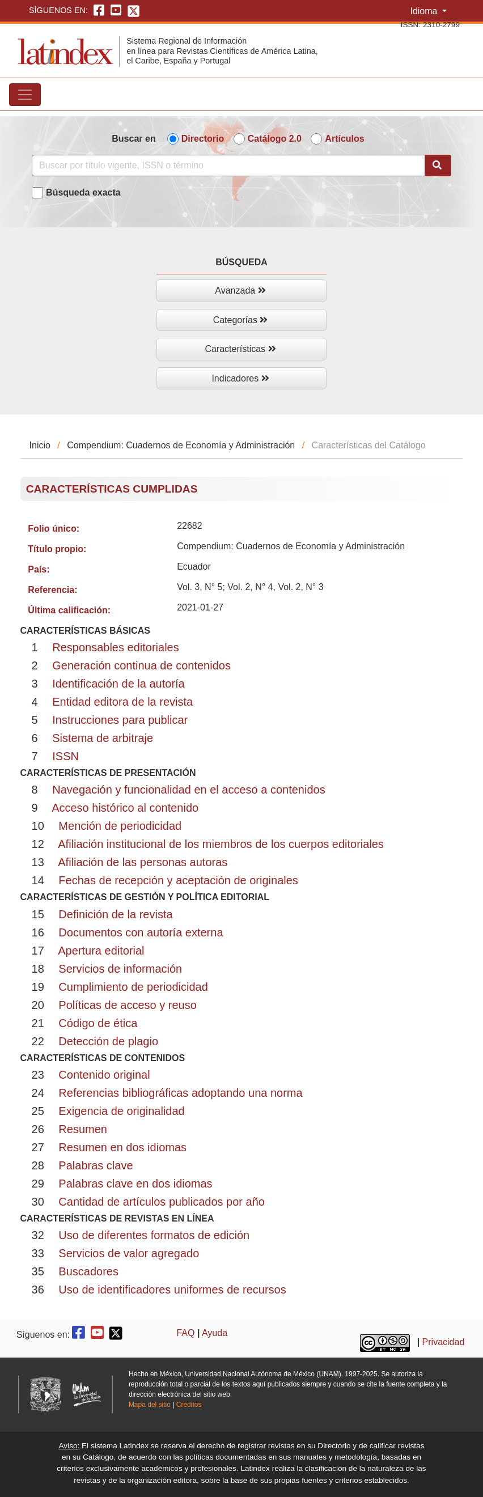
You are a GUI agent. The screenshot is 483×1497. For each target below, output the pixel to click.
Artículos (344, 138)
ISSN (65, 756)
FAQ (185, 1333)
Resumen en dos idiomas (122, 1147)
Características (240, 349)
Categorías (240, 320)
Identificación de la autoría (118, 683)
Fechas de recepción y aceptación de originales (178, 880)
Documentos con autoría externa (140, 932)
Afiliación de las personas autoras (142, 862)
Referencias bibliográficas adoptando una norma (180, 1093)
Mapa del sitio (150, 1405)
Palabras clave (95, 1165)
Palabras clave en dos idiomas (135, 1183)
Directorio (202, 138)
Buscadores (88, 1271)
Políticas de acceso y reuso (127, 1005)
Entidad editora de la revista (122, 702)
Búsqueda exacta (83, 192)
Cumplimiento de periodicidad (132, 987)
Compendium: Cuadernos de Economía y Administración (181, 445)
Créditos (189, 1405)
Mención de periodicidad (119, 826)
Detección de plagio (108, 1041)
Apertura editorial (101, 950)
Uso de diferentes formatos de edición (153, 1235)
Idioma (424, 11)
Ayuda (214, 1333)
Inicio (39, 445)
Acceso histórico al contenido (125, 807)
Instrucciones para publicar (120, 720)
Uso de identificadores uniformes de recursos (172, 1289)
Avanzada (240, 290)
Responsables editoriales (115, 647)
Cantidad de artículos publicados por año (161, 1201)
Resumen (82, 1129)
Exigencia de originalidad (121, 1111)
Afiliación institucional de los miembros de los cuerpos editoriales (221, 844)
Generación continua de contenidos (141, 665)
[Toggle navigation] (25, 94)
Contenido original (104, 1074)
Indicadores (240, 378)
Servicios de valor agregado (128, 1253)
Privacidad (443, 1342)
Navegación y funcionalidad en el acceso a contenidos (188, 789)
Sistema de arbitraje (102, 738)
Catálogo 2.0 (275, 138)
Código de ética (97, 1023)
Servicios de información (120, 968)
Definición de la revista (115, 914)
